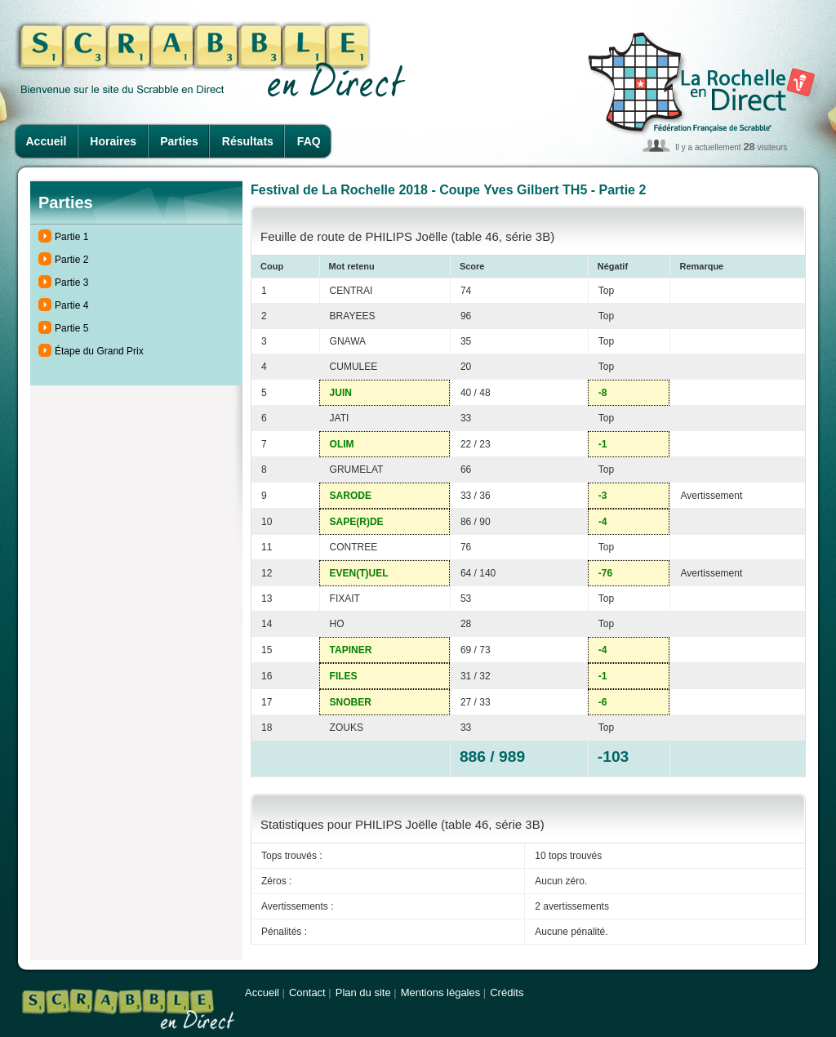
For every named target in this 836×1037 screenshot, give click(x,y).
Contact (307, 992)
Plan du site (363, 992)
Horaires (113, 141)
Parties (179, 141)
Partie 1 (71, 237)
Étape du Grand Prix (99, 351)
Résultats (247, 141)
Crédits (506, 992)
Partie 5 (71, 328)
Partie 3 (71, 282)
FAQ (309, 141)
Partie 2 (71, 259)
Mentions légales (441, 992)
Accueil (46, 141)
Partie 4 (71, 305)
